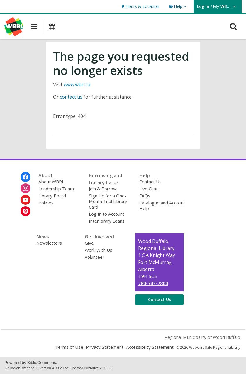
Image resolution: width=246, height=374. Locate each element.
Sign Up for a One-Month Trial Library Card (108, 201)
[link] (139, 6)
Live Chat (148, 189)
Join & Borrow (103, 189)
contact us (71, 97)
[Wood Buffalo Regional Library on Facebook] (25, 177)
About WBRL (51, 182)
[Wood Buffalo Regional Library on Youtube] (25, 200)
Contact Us (150, 182)
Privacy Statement (104, 347)
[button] (177, 6)
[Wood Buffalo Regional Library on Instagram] (25, 188)
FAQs (144, 196)
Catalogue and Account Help (162, 205)
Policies (46, 203)
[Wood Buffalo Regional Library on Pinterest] (25, 211)
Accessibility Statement (150, 347)
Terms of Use (69, 347)
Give (89, 243)
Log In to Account (106, 214)
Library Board (52, 196)
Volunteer (94, 257)
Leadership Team (56, 189)
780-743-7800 (153, 283)
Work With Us (98, 250)
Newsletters (49, 243)
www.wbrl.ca (77, 84)
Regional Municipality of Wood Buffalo (202, 337)
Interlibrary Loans (107, 221)
